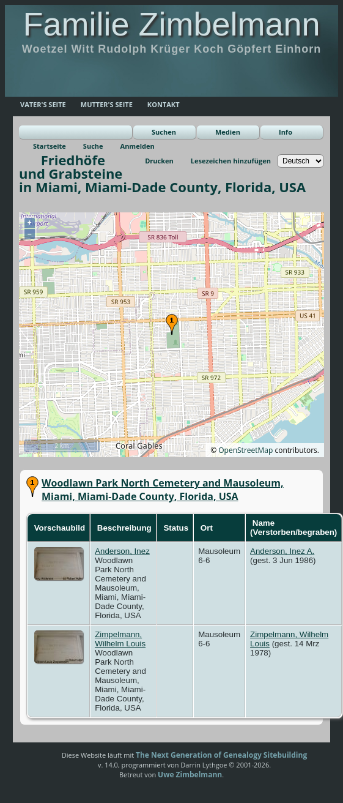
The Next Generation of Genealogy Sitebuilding (221, 755)
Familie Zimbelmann (171, 24)
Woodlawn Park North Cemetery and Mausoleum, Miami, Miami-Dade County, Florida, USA (163, 489)
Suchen (164, 131)
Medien (227, 131)
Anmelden (137, 146)
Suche (93, 146)
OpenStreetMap (245, 450)
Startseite (49, 146)
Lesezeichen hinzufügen (231, 160)
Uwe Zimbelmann (190, 774)
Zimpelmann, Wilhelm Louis (120, 639)
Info (285, 131)
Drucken (159, 160)
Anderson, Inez (122, 551)
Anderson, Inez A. (282, 551)
